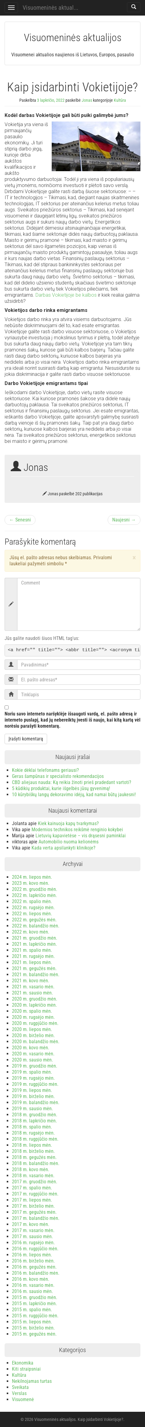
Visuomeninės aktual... (50, 7)
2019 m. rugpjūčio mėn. (35, 1084)
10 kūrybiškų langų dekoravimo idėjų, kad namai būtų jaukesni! (74, 794)
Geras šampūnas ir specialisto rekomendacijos (58, 776)
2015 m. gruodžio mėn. (34, 1297)
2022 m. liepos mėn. (32, 914)
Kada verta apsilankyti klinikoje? (63, 848)
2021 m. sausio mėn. (32, 993)
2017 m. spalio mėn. (32, 1188)
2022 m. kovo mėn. (30, 932)
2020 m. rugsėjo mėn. (33, 1017)
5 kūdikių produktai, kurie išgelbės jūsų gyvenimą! (61, 788)
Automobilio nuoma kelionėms (69, 842)
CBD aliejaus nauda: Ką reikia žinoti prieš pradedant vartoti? (71, 782)
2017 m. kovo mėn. (30, 1224)
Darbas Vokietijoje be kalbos (66, 295)
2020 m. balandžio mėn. (35, 1041)
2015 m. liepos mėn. (32, 1322)
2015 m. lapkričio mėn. (34, 1303)
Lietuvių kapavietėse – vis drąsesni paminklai (80, 836)
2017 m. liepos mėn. (32, 1200)
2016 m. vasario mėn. (33, 1285)
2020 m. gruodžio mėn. (34, 999)
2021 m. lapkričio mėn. (34, 944)
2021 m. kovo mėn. (30, 981)
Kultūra (120, 100)
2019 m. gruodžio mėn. (34, 1066)
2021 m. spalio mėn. (32, 950)
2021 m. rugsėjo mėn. (33, 956)
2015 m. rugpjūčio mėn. (35, 1316)
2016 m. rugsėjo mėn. (33, 1242)
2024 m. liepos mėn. (32, 877)
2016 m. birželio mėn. (33, 1261)
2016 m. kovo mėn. (30, 1279)
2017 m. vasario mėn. (33, 1230)
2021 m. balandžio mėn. (35, 974)
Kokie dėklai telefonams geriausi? (45, 770)
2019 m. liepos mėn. (32, 1090)
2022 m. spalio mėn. (32, 901)
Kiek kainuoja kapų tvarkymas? (68, 823)
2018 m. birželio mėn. (33, 1151)
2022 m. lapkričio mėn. (34, 895)
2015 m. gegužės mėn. (34, 1334)
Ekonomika (22, 1363)
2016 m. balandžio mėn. (35, 1273)
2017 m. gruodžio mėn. (34, 1182)
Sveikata (20, 1387)
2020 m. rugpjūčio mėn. (35, 1023)
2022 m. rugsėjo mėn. (33, 907)
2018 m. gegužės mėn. (34, 1157)
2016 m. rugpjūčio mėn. (35, 1249)
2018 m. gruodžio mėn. (34, 1115)
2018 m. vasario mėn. (33, 1175)
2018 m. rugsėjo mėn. (33, 1133)
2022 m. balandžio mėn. (35, 926)
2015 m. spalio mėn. (32, 1309)
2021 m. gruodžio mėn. (34, 938)
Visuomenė (23, 1399)
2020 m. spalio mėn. (32, 1011)
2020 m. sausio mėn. (32, 1060)
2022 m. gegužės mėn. (34, 920)
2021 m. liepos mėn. (32, 962)
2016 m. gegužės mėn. (34, 1267)
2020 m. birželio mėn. (33, 1035)
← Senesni (20, 520)
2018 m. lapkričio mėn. (34, 1121)
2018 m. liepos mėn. (32, 1145)
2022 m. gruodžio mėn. (34, 889)
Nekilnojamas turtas (32, 1381)
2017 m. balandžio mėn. (35, 1218)
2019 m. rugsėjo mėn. (33, 1078)
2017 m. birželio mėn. (33, 1206)
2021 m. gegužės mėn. (34, 968)
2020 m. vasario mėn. (33, 1054)
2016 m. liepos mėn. (32, 1255)
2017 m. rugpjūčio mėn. (35, 1194)
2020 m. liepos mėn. (32, 1029)
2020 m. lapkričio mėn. (34, 1005)
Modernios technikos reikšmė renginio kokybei (77, 829)
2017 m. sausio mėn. (32, 1236)
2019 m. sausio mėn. (32, 1108)
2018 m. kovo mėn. (30, 1169)
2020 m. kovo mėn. (30, 1048)
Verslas (19, 1393)
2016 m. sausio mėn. (32, 1291)
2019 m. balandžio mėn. (35, 1102)
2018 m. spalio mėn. (32, 1127)
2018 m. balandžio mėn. (35, 1163)
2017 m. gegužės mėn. (34, 1212)
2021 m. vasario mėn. (33, 987)
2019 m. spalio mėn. (32, 1072)
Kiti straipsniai (26, 1369)
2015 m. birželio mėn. (33, 1328)
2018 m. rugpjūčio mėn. (35, 1139)
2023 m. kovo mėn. (30, 883)
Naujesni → (124, 520)
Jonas (87, 100)
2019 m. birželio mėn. (33, 1096)
